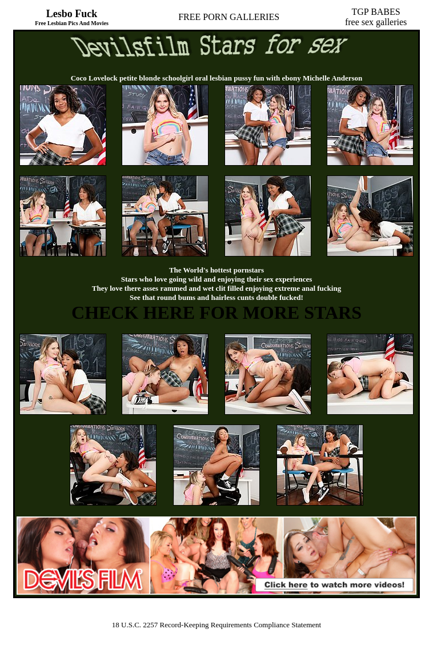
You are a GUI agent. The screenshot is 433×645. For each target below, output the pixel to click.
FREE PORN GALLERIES (228, 17)
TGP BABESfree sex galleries (376, 17)
